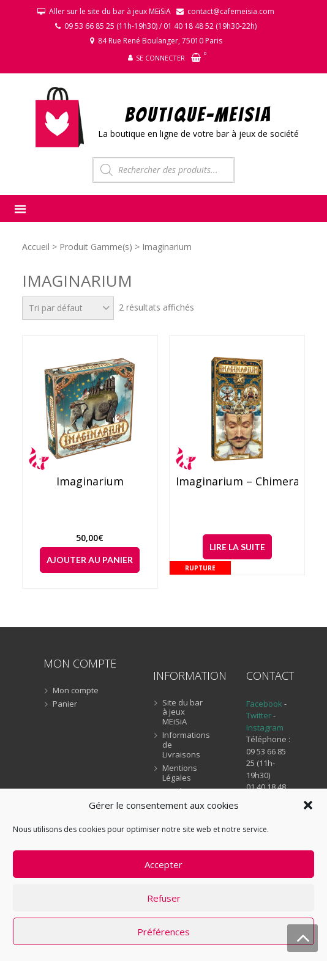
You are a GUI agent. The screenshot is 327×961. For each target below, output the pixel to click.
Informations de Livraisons (182, 745)
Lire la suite (237, 547)
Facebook (264, 703)
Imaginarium (90, 481)
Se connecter (160, 57)
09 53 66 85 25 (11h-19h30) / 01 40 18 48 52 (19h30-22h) (160, 26)
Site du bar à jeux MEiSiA (182, 712)
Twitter (259, 715)
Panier (65, 704)
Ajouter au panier (90, 559)
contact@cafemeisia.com (230, 11)
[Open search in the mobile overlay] (163, 170)
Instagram (265, 727)
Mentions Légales (179, 773)
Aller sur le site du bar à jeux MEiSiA (110, 11)
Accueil (36, 246)
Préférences (163, 932)
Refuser (164, 898)
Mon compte (76, 691)
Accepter (163, 864)
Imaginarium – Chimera (237, 481)
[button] (308, 805)
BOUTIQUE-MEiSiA (198, 114)
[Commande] (68, 308)
